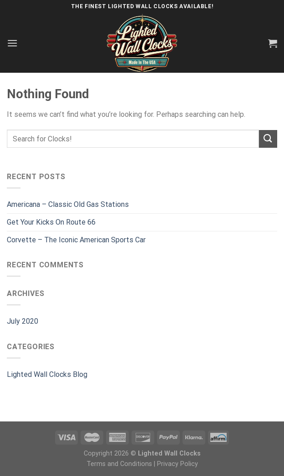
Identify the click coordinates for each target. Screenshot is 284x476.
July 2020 (22, 321)
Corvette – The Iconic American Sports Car (76, 239)
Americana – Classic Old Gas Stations (68, 204)
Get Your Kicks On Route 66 (51, 222)
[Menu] (12, 43)
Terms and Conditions (119, 464)
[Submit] (268, 139)
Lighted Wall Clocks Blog (47, 374)
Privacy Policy (177, 464)
